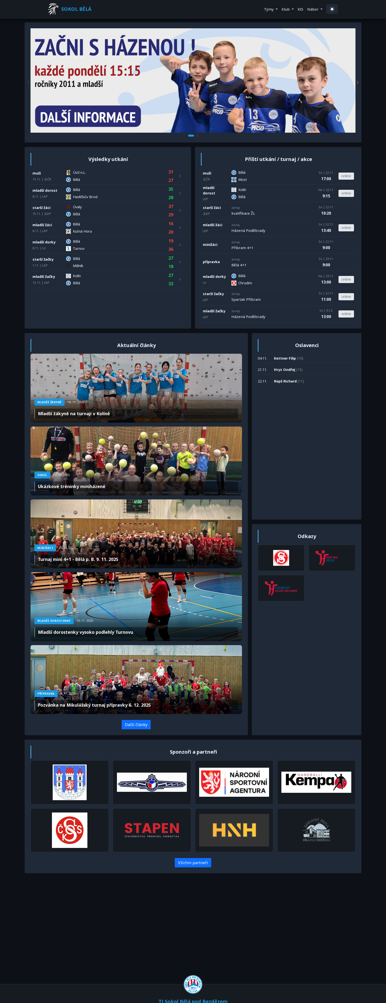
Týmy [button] (269, 9)
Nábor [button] (313, 9)
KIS (300, 9)
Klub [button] (286, 9)
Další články (136, 726)
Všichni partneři (193, 864)
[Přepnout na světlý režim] (332, 9)
